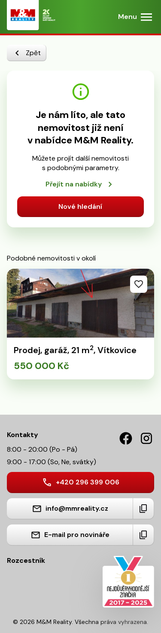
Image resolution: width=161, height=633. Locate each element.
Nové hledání (80, 206)
